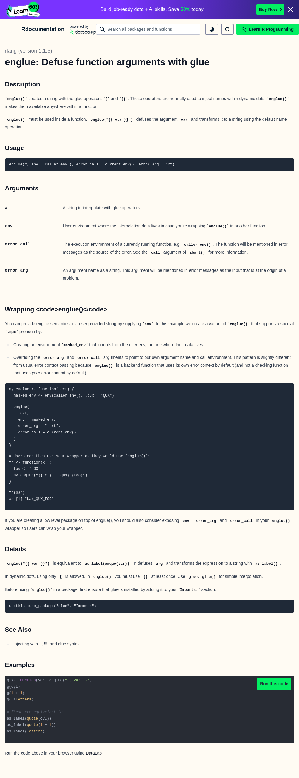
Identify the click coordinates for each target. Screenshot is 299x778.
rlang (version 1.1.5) (28, 51)
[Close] (290, 9)
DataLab (94, 753)
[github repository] (227, 29)
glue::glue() (202, 577)
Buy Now (270, 9)
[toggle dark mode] (211, 29)
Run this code (274, 683)
